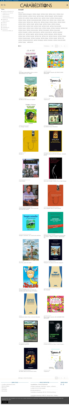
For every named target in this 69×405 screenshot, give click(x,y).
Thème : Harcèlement (55, 28)
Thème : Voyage (22, 42)
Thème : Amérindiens (23, 16)
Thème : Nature (22, 36)
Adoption (5, 19)
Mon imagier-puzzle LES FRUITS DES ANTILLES (53, 73)
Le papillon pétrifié (24, 344)
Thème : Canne (37, 18)
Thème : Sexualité (53, 38)
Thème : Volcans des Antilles (59, 40)
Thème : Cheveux (22, 20)
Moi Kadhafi (47, 289)
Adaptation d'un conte (8, 12)
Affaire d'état (6, 21)
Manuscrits (4, 387)
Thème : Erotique (47, 24)
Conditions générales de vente (8, 384)
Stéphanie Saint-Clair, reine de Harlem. (29, 317)
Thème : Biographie (49, 16)
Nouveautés (15, 0)
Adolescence (6, 14)
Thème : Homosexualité (44, 30)
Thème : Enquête (30, 24)
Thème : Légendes (30, 34)
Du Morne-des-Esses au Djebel (27, 99)
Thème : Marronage (39, 34)
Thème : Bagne (40, 16)
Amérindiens (6, 27)
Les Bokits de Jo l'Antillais (51, 126)
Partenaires (4, 389)
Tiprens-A (46, 371)
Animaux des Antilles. (8, 30)
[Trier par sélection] (47, 46)
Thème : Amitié (44, 14)
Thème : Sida (61, 38)
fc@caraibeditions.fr (36, 390)
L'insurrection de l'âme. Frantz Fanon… (54, 344)
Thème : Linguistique (57, 32)
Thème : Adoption (36, 14)
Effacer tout (30, 42)
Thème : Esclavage (56, 24)
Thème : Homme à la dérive (32, 30)
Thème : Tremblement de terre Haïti (26, 40)
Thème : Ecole (30, 22)
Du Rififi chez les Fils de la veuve (27, 371)
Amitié (5, 22)
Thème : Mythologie (48, 34)
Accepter (5, 402)
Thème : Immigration (23, 32)
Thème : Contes (53, 20)
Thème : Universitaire (48, 40)
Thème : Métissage (58, 34)
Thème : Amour (52, 14)
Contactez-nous (8, 0)
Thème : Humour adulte (55, 30)
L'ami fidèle (22, 181)
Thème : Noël (38, 36)
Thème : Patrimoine (53, 36)
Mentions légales (5, 386)
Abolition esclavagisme (8, 11)
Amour (5, 24)
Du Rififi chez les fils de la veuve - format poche (55, 154)
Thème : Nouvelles (30, 36)
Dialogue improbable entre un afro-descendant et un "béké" (28, 73)
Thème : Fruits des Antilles (55, 26)
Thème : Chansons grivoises (56, 18)
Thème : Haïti (64, 28)
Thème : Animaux (32, 16)
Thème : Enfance (53, 22)
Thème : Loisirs (22, 34)
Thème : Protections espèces (24, 38)
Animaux (5, 29)
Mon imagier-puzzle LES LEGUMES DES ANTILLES (54, 317)
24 (52, 46)
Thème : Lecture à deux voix (34, 32)
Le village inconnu (24, 126)
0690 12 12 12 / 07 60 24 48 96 (38, 388)
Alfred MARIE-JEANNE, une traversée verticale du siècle (28, 209)
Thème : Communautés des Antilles (34, 20)
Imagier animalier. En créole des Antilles (30, 235)
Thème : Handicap (46, 28)
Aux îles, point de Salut (25, 262)
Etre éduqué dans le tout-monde (52, 208)
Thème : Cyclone (22, 22)
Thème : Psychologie (35, 38)
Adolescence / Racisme (8, 17)
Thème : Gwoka (30, 28)
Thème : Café (22, 18)
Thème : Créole (61, 20)
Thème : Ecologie (45, 22)
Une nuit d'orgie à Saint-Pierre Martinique (55, 181)
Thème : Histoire (22, 30)
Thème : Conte (45, 20)
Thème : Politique (62, 36)
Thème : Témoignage (38, 40)
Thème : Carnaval (45, 18)
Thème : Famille (22, 26)
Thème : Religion (44, 38)
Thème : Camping (29, 18)
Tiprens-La (47, 99)
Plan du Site (4, 391)
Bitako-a (21, 153)
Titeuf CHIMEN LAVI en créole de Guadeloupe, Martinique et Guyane (28, 290)
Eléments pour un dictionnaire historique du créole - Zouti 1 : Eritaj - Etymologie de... (54, 236)
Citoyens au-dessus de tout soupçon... (54, 262)
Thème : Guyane (22, 28)
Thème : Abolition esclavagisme (25, 14)
